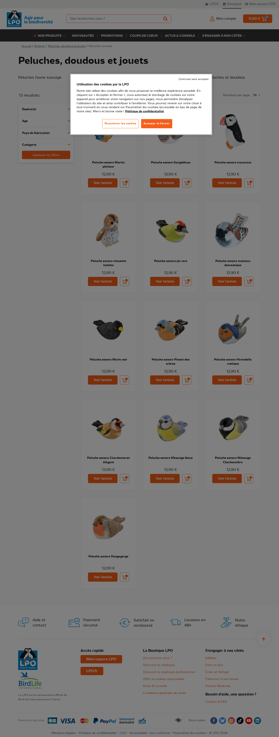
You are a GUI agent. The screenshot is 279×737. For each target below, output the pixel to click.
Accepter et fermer (157, 123)
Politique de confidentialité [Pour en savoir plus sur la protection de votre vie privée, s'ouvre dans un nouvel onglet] (144, 111)
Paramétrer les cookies (120, 123)
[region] (141, 104)
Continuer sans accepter (194, 79)
